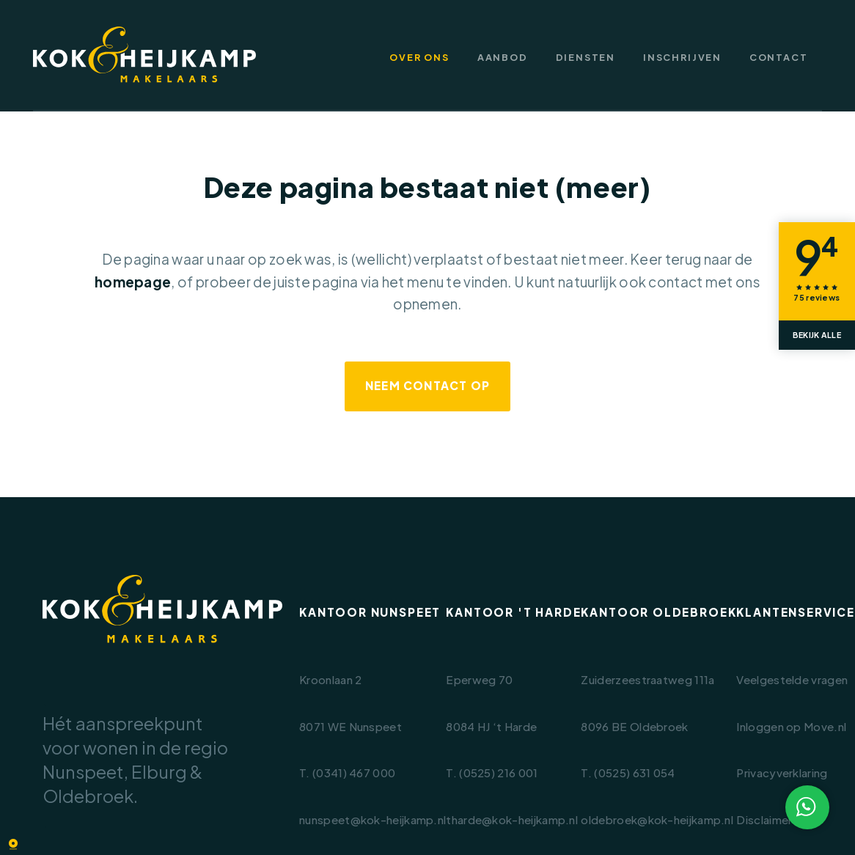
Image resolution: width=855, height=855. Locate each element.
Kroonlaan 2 (330, 679)
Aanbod (502, 58)
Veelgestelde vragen (792, 679)
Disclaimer (764, 819)
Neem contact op (427, 385)
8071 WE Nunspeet (350, 726)
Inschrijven (682, 58)
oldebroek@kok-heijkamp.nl (657, 819)
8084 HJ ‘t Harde (491, 726)
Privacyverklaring (781, 772)
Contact (778, 58)
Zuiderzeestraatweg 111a (647, 679)
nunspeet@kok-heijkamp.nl (372, 819)
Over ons (419, 58)
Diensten (586, 58)
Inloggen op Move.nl (791, 726)
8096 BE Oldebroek (634, 726)
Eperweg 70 (479, 679)
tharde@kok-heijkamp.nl (512, 819)
